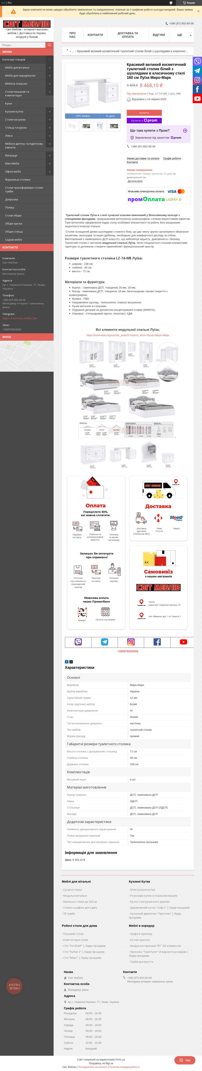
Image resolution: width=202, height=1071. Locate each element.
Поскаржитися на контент (92, 1067)
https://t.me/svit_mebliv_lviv (19, 318)
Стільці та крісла (16, 127)
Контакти (95, 35)
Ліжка (9, 135)
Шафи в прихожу (141, 934)
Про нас (72, 35)
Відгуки (159, 35)
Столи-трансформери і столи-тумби (24, 189)
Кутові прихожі (140, 940)
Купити (144, 113)
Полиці (9, 207)
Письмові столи (73, 934)
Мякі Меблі (12, 163)
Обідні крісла (13, 223)
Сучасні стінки (72, 889)
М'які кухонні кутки (142, 889)
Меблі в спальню (16, 83)
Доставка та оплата (128, 35)
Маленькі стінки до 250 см (80, 901)
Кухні (8, 103)
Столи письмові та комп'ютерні (17, 93)
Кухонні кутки (14, 111)
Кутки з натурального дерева (150, 901)
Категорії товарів (13, 59)
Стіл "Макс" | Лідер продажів (82, 958)
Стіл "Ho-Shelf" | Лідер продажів (84, 946)
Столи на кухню (15, 119)
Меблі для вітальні (17, 67)
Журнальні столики (17, 179)
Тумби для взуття (141, 961)
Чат (184, 1060)
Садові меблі (13, 239)
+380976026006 (127, 651)
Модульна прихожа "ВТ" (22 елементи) (155, 946)
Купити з (144, 121)
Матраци (11, 155)
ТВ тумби (69, 913)
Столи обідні (13, 215)
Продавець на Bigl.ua (101, 1063)
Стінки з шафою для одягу (80, 907)
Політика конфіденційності (124, 1067)
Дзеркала (11, 199)
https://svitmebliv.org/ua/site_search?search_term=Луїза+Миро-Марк (128, 335)
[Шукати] (49, 45)
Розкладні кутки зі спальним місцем (153, 895)
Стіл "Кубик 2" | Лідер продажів (84, 952)
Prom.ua (120, 1059)
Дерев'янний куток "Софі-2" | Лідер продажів (160, 907)
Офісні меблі (13, 171)
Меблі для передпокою (20, 75)
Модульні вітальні (75, 895)
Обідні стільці (14, 231)
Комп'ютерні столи (75, 940)
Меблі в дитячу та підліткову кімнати (24, 145)
